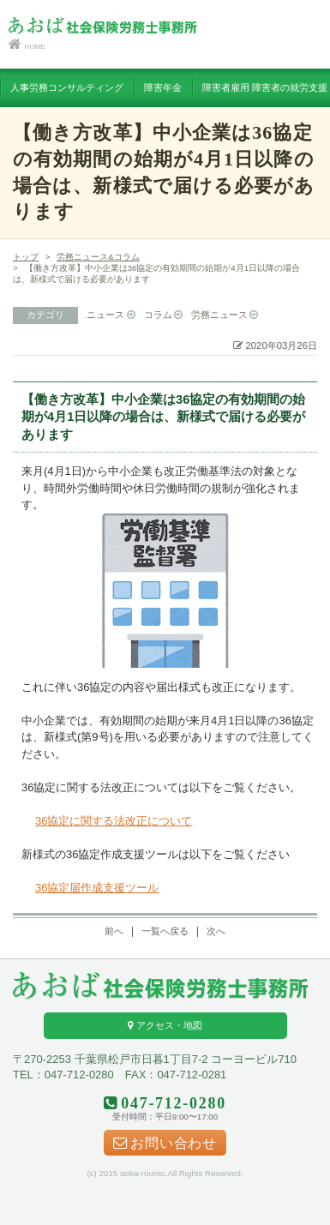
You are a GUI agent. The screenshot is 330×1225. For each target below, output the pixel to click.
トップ (26, 256)
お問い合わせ (165, 1143)
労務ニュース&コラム (98, 256)
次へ (216, 931)
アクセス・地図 (164, 1025)
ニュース (105, 314)
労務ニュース (219, 314)
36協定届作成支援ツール (97, 887)
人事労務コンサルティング (66, 87)
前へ (114, 931)
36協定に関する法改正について (113, 820)
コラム (158, 314)
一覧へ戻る (165, 931)
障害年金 (163, 87)
